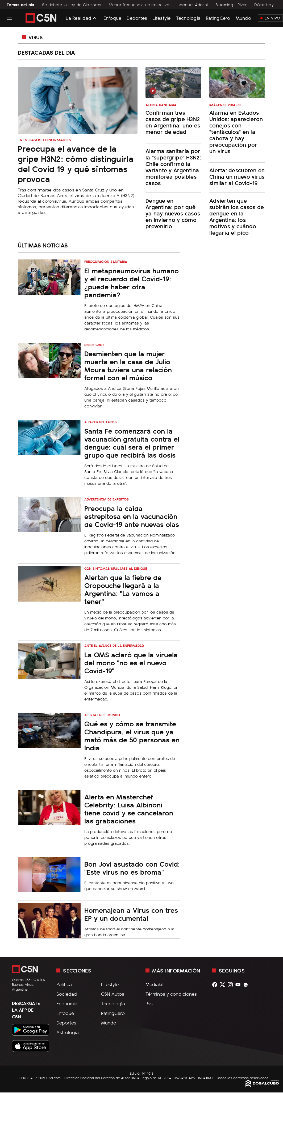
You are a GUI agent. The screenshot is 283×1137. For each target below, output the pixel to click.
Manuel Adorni (193, 4)
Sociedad (66, 994)
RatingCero (218, 17)
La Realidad (78, 18)
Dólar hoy (264, 4)
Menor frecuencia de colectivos (140, 4)
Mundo (243, 17)
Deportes (137, 17)
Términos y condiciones (171, 994)
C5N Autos (112, 994)
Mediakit (154, 984)
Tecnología (188, 17)
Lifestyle (161, 17)
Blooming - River (231, 4)
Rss (149, 1003)
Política (64, 984)
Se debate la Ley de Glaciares (71, 4)
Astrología (67, 1032)
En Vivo (270, 18)
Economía (66, 1003)
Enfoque (112, 17)
